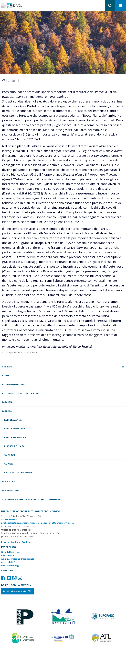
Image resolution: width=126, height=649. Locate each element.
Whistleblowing (10, 565)
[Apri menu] (120, 5)
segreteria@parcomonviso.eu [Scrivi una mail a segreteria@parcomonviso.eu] (57, 522)
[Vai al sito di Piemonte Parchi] (23, 615)
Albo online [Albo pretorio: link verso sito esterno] (7, 555)
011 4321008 (11, 519)
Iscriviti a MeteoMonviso (17, 591)
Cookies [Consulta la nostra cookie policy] (15, 542)
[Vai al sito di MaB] (23, 637)
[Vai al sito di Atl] (102, 637)
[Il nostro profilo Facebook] (3, 577)
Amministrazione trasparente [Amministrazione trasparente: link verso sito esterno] (17, 558)
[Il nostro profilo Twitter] (9, 577)
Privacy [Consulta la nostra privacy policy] (5, 542)
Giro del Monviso (10, 551)
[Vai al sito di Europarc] (102, 615)
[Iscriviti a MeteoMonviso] (17, 591)
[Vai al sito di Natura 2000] (63, 615)
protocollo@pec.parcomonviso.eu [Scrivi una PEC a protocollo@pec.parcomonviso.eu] (20, 522)
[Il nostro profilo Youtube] (14, 577)
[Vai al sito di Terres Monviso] (63, 637)
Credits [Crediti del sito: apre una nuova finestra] (26, 542)
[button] (110, 5)
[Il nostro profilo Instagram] (20, 577)
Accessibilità (8, 562)
